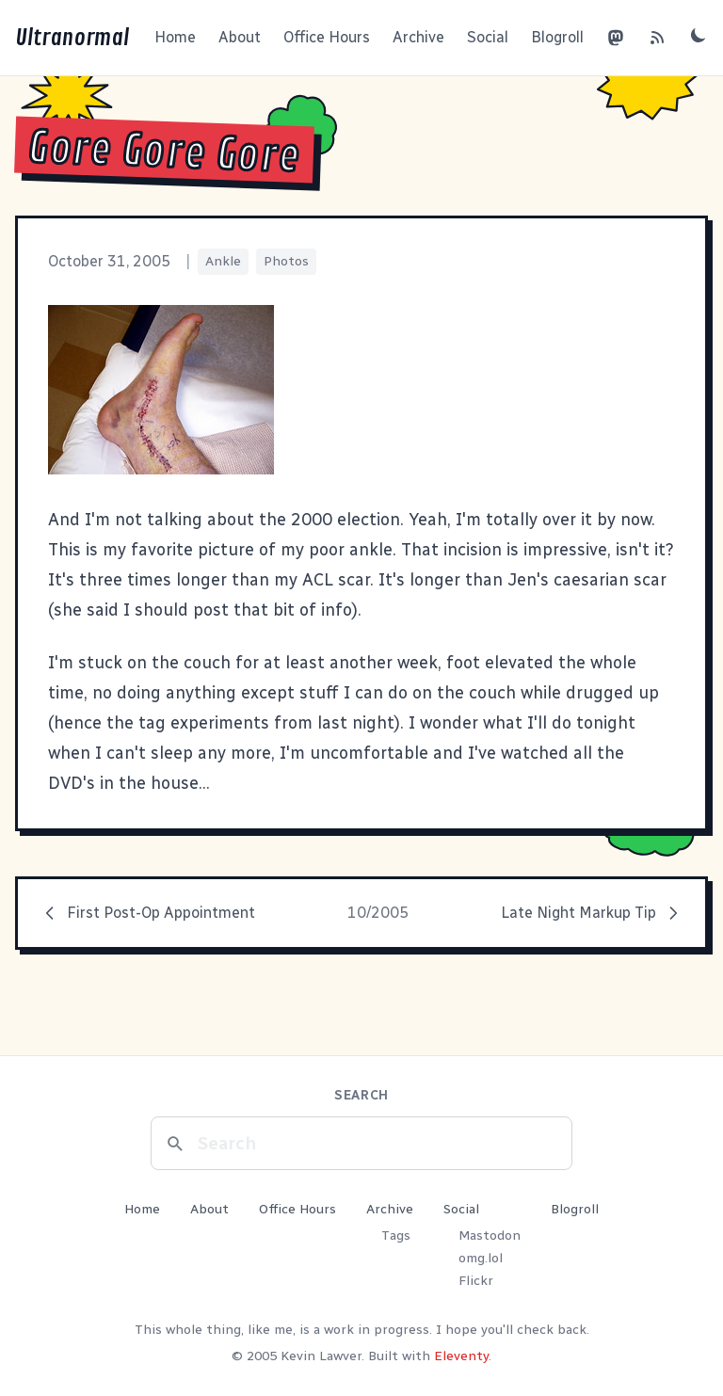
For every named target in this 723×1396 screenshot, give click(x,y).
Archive (418, 37)
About (239, 37)
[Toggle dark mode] (698, 34)
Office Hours (326, 37)
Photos (286, 261)
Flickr (475, 1281)
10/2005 (378, 913)
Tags (395, 1236)
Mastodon (489, 1236)
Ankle (223, 261)
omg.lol (480, 1258)
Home (175, 37)
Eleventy (461, 1356)
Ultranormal (72, 38)
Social (487, 37)
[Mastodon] (615, 37)
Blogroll (557, 37)
